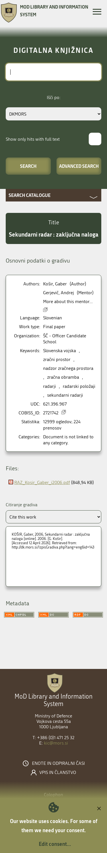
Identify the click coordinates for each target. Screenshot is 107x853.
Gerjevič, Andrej (58, 292)
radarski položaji (79, 386)
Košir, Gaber (55, 284)
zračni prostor (56, 359)
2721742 (50, 413)
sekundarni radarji (65, 395)
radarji (49, 386)
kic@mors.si (56, 743)
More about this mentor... (68, 301)
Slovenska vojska (59, 350)
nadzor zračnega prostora (68, 368)
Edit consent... (55, 844)
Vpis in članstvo (57, 772)
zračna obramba (63, 377)
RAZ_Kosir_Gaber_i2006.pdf (42, 482)
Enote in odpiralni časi (58, 763)
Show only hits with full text (33, 139)
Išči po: (53, 97)
